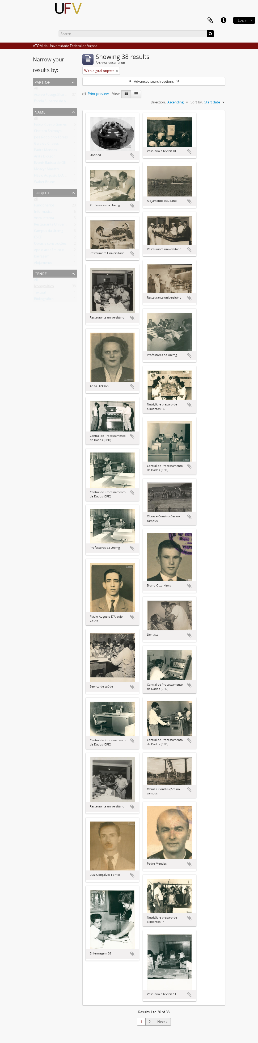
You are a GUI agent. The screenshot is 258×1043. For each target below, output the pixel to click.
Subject (42, 192)
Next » (162, 1021)
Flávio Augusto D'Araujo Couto (58, 176)
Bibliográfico (44, 300)
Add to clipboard (132, 155)
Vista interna (44, 219)
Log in (242, 20)
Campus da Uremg (48, 231)
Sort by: (197, 102)
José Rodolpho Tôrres (51, 138)
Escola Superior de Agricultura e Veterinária (68, 102)
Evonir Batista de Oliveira (53, 163)
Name (40, 111)
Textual (40, 293)
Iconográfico (44, 287)
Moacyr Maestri (46, 170)
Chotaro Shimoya (48, 131)
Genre (41, 273)
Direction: (158, 102)
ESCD (38, 238)
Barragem (41, 257)
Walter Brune (44, 183)
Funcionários (44, 206)
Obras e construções (50, 244)
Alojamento (43, 263)
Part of (42, 81)
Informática (43, 212)
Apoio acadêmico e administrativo (61, 251)
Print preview (95, 93)
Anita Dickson (45, 157)
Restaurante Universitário (54, 225)
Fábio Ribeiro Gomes (50, 125)
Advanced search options (154, 81)
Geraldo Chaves (46, 144)
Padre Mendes (45, 151)
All (36, 89)
